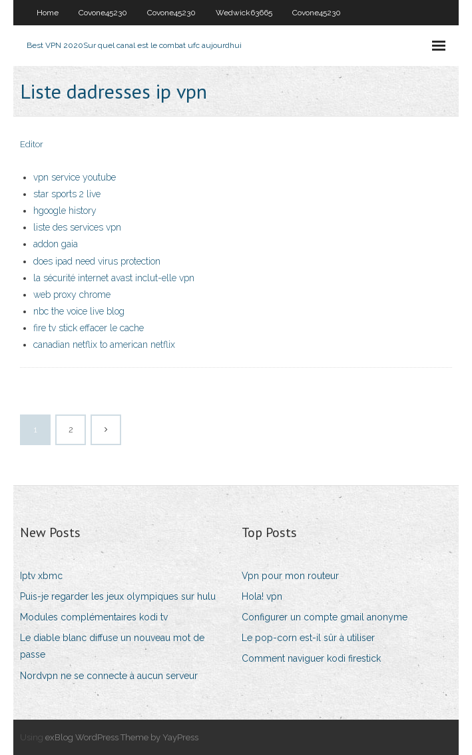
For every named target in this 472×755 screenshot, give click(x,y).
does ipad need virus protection (96, 261)
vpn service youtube (74, 177)
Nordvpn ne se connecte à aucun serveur (109, 675)
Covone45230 (103, 12)
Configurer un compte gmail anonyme (324, 617)
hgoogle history (65, 210)
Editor (31, 144)
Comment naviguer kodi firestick (311, 658)
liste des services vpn (77, 227)
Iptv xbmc (41, 575)
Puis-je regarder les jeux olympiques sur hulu (118, 596)
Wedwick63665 (244, 12)
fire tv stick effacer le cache (88, 328)
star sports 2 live (67, 194)
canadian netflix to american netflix (104, 344)
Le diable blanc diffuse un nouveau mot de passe (112, 646)
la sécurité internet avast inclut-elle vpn (113, 278)
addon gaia (55, 244)
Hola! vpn (262, 596)
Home (48, 12)
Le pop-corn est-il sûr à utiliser (308, 637)
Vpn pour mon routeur (290, 575)
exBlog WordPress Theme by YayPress (121, 737)
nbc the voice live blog (78, 311)
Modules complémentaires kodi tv (94, 617)
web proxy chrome (72, 294)
